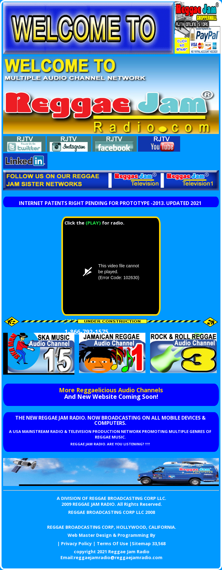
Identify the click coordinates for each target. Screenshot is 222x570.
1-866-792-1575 (86, 331)
